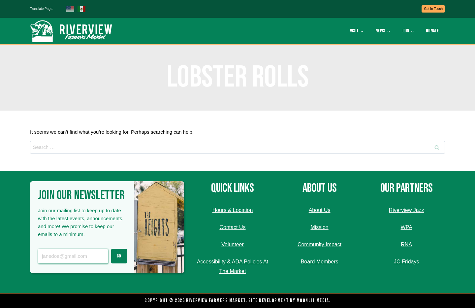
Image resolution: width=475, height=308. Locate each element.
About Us (320, 210)
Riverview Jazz (406, 210)
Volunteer (232, 244)
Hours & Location (232, 210)
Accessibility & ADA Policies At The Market (232, 266)
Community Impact (319, 244)
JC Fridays (406, 261)
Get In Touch (433, 9)
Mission (319, 227)
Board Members (319, 261)
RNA (406, 244)
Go (119, 256)
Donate (432, 31)
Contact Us (232, 227)
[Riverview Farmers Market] (72, 31)
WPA (406, 227)
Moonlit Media (313, 300)
